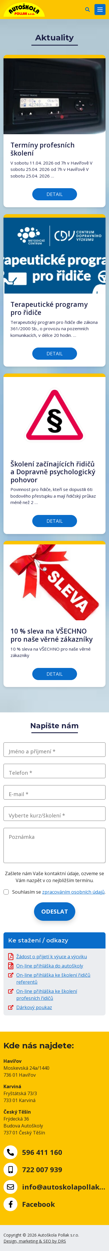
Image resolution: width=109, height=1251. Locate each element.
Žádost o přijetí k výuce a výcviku (51, 956)
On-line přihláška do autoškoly (49, 966)
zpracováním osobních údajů (73, 892)
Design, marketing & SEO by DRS (34, 1241)
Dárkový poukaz (34, 1007)
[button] (87, 9)
